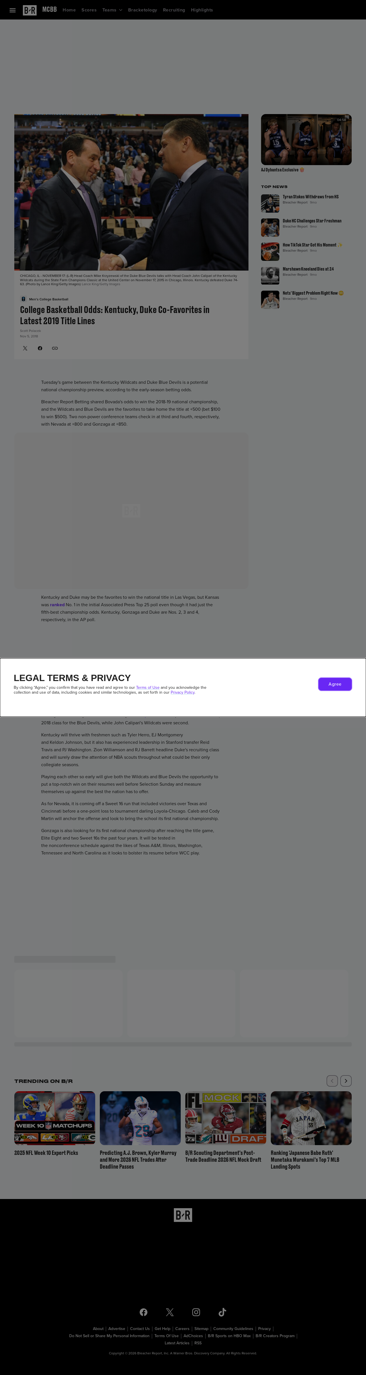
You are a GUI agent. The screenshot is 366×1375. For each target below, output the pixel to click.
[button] (335, 684)
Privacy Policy (182, 692)
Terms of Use (148, 687)
